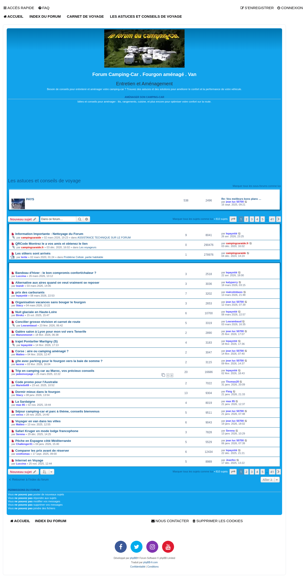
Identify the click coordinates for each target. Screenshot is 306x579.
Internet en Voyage (29, 460)
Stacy (19, 305)
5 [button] (262, 219)
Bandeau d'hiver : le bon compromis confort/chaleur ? (55, 273)
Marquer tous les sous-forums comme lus (257, 185)
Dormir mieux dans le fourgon (37, 392)
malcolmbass (234, 292)
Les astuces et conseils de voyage (44, 180)
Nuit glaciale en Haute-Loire (36, 312)
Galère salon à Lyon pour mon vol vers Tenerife (50, 331)
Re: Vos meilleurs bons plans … (241, 198)
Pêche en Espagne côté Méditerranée (43, 441)
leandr (20, 285)
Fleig (229, 391)
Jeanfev (231, 460)
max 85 (20, 404)
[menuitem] (43, 7)
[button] (233, 219)
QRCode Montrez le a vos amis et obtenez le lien (51, 243)
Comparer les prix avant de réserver (42, 450)
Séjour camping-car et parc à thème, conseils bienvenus (57, 411)
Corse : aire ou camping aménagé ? (42, 351)
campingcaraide (31, 237)
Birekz (20, 315)
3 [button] (252, 219)
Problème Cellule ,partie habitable (83, 257)
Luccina (21, 276)
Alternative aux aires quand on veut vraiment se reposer (57, 282)
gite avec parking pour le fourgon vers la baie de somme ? (59, 361)
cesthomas (23, 453)
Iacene (20, 364)
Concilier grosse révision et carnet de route (47, 322)
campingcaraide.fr (32, 247)
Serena (20, 434)
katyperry (232, 282)
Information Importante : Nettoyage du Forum (49, 234)
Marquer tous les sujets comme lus (193, 218)
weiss (19, 414)
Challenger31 (24, 444)
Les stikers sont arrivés (32, 253)
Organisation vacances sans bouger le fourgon (50, 302)
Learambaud (29, 325)
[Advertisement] (144, 140)
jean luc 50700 (235, 201)
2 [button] (246, 219)
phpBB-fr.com (150, 562)
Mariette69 (22, 385)
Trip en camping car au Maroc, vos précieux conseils (54, 371)
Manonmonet (24, 334)
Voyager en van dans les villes (38, 421)
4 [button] (257, 219)
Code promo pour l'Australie (36, 382)
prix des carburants (29, 292)
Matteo (20, 354)
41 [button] (272, 219)
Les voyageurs (87, 247)
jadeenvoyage (24, 374)
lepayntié (231, 233)
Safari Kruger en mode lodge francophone (46, 431)
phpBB (133, 558)
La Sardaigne (25, 401)
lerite (24, 257)
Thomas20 (232, 381)
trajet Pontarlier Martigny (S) (36, 341)
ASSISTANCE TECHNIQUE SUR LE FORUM (104, 237)
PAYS (30, 199)
